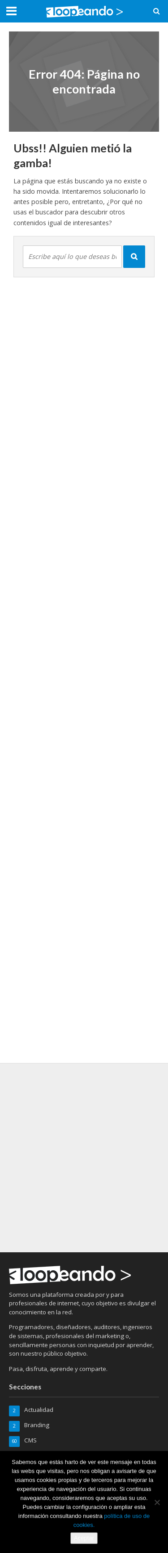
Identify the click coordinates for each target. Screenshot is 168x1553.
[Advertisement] (84, 1156)
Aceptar (84, 1538)
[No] (156, 1502)
